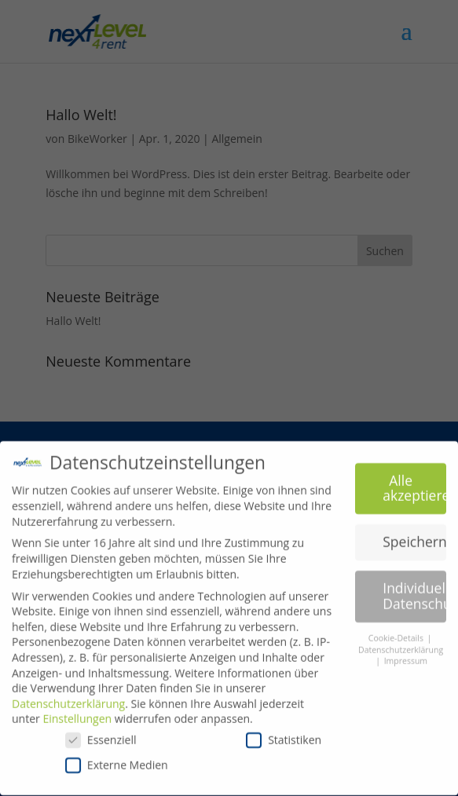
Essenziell (101, 733)
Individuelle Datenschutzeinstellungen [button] (414, 589)
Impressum (405, 654)
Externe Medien (116, 757)
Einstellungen (77, 712)
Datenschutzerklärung (68, 697)
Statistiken (283, 733)
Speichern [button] (414, 535)
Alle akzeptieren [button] (414, 482)
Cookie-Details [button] (397, 631)
